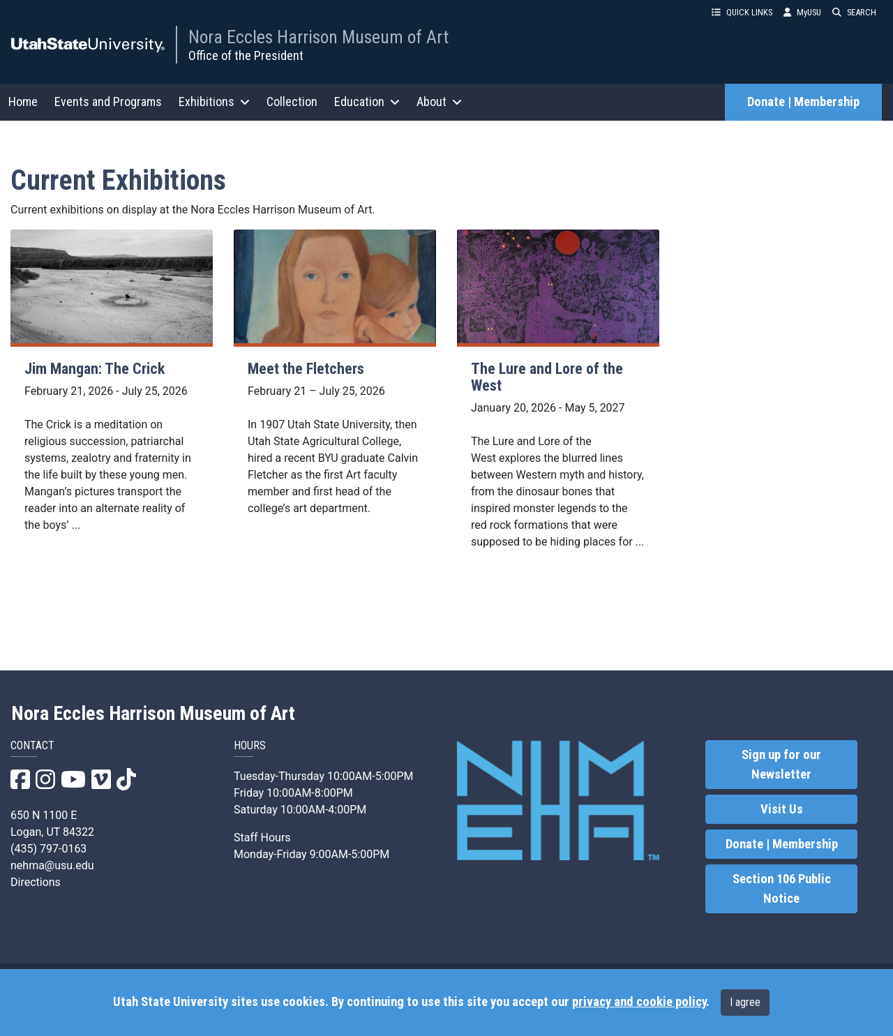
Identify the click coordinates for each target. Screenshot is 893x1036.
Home (23, 101)
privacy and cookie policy (639, 1001)
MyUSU (802, 12)
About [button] (439, 101)
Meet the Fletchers (306, 368)
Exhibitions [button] (214, 101)
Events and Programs (108, 101)
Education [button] (367, 101)
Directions (35, 882)
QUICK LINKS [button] (742, 12)
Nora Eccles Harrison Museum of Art (318, 37)
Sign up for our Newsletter (781, 764)
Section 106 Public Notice (782, 888)
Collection (292, 101)
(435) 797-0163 (48, 848)
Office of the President (245, 55)
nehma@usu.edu (52, 865)
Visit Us (781, 809)
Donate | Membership (803, 102)
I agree (745, 1002)
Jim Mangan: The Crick (94, 368)
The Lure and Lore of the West (547, 377)
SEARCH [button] (854, 12)
